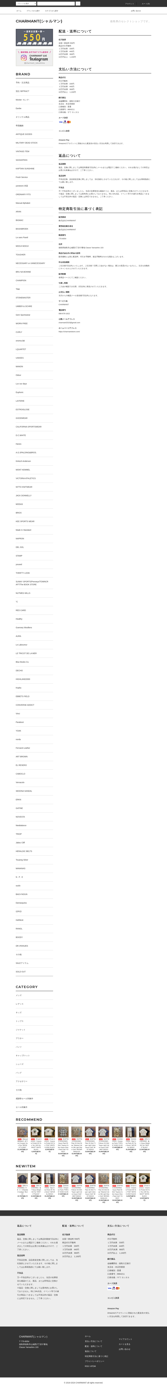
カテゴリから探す (50, 11)
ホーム (18, 11)
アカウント (128, 4)
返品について (90, 1351)
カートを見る (124, 1344)
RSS (87, 1366)
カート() (144, 4)
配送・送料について (93, 1346)
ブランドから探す (31, 11)
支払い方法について (93, 1341)
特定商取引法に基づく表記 (96, 1356)
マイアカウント (125, 1339)
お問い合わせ (134, 11)
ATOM (93, 1366)
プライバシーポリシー (94, 1361)
